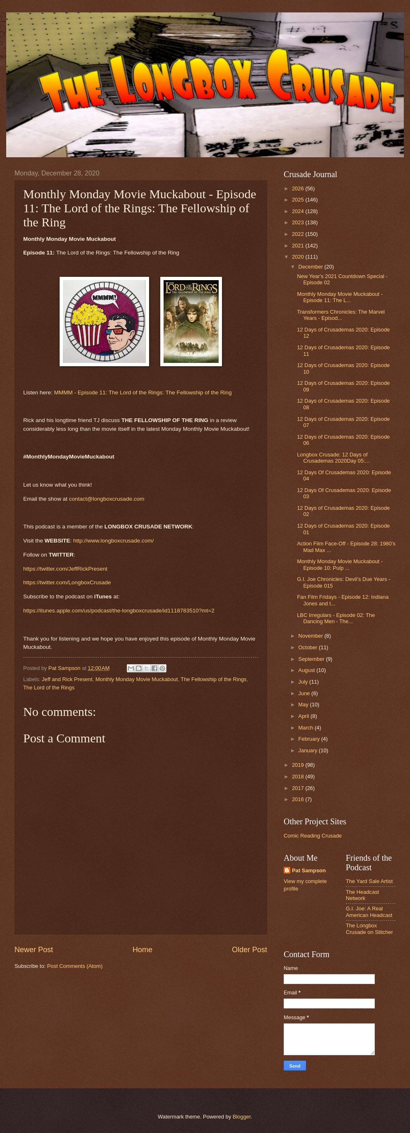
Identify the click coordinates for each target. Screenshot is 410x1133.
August (307, 670)
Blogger (242, 1117)
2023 (298, 222)
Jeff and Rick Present (67, 679)
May (304, 704)
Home (142, 950)
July (303, 682)
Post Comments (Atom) (75, 966)
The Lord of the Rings (49, 687)
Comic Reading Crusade (313, 836)
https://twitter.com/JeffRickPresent (65, 569)
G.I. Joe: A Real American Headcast (369, 911)
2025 (298, 200)
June (304, 693)
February (309, 739)
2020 (298, 257)
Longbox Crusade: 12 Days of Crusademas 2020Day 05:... (333, 457)
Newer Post (33, 950)
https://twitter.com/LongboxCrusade (67, 582)
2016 (298, 799)
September (312, 659)
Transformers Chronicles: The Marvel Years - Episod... (341, 315)
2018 (298, 776)
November (311, 636)
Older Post (249, 950)
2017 (298, 788)
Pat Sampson (309, 870)
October (308, 647)
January (308, 750)
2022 (298, 234)
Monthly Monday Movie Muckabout (136, 679)
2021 (298, 245)
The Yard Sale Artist (369, 881)
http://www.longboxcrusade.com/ (113, 541)
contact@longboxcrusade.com (106, 499)
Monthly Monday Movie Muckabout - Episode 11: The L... (340, 297)
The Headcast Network (362, 895)
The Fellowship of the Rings (213, 679)
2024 (298, 211)
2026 (298, 188)
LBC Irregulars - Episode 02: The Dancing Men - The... (336, 618)
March (306, 728)
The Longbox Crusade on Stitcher (369, 928)
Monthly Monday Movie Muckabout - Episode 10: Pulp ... (340, 564)
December (311, 267)
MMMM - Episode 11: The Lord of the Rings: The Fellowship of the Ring (143, 392)
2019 (298, 765)
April (304, 716)
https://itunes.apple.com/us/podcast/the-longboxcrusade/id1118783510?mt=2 (119, 610)
